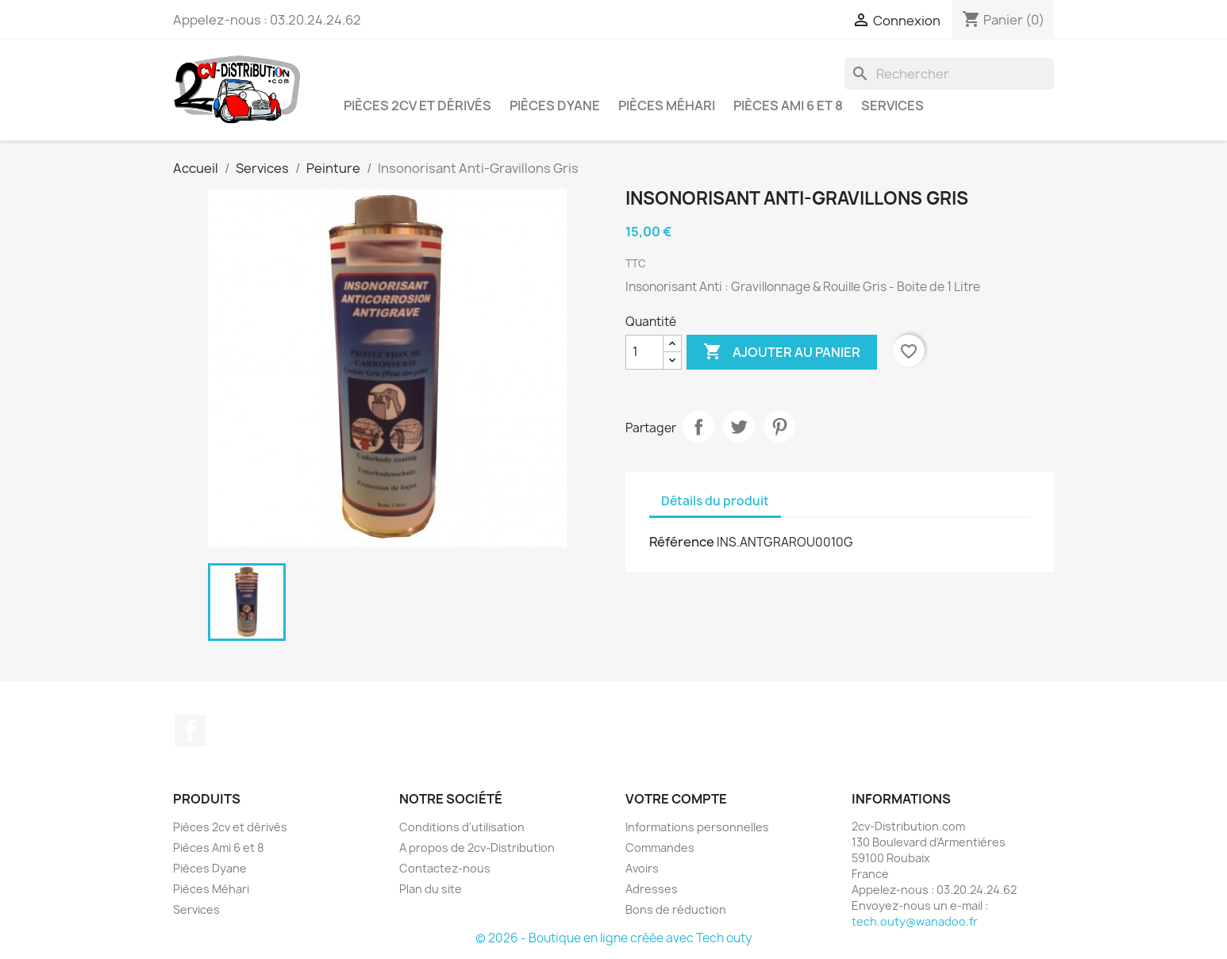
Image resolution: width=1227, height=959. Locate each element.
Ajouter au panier (781, 352)
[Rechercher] (949, 74)
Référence (681, 542)
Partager (698, 427)
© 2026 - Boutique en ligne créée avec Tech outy (613, 938)
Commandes (659, 847)
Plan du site (430, 888)
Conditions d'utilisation (462, 826)
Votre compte (676, 798)
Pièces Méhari (666, 105)
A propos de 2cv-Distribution (477, 847)
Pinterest (779, 427)
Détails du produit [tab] (715, 501)
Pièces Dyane (555, 105)
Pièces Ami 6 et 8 (788, 105)
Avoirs (642, 868)
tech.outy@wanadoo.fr (915, 921)
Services (892, 105)
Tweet (739, 427)
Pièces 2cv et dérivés (417, 105)
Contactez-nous (444, 868)
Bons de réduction (675, 909)
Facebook (190, 730)
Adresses (651, 888)
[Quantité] (644, 352)
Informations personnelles (697, 826)
